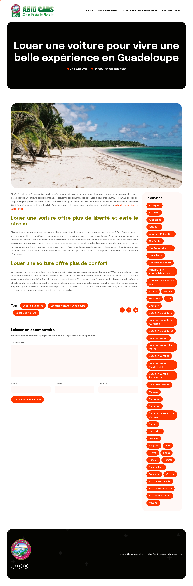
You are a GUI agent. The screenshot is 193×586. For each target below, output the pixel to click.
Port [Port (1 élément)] (167, 445)
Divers (98, 68)
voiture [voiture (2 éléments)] (170, 474)
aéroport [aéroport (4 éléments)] (154, 227)
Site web (102, 383)
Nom (14, 383)
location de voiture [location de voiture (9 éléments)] (160, 312)
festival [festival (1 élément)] (168, 291)
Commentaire (18, 342)
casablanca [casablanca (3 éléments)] (155, 255)
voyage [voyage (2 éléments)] (153, 502)
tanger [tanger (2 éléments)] (168, 459)
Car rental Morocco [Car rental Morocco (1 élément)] (160, 248)
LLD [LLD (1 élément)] (169, 298)
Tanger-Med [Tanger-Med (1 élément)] (156, 467)
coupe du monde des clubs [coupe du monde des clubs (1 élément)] (161, 282)
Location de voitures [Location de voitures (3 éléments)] (161, 330)
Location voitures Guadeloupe (68, 305)
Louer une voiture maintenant (138, 10)
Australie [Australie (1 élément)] (154, 212)
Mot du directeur (107, 10)
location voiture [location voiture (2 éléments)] (158, 338)
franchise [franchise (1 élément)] (154, 298)
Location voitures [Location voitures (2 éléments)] (159, 355)
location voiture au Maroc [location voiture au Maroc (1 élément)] (160, 347)
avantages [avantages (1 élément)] (155, 219)
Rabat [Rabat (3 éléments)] (166, 452)
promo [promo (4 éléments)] (153, 452)
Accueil (89, 10)
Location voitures (33, 305)
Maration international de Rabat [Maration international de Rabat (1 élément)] (161, 415)
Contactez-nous (171, 10)
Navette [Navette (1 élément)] (154, 438)
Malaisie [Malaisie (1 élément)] (153, 392)
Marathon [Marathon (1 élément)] (154, 406)
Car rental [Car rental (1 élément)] (155, 241)
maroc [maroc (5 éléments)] (152, 424)
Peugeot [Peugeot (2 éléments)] (154, 445)
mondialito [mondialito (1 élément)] (155, 431)
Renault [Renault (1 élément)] (153, 459)
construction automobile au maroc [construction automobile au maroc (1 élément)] (161, 271)
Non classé (120, 68)
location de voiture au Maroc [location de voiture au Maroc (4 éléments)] (160, 321)
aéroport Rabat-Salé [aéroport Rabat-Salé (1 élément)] (161, 234)
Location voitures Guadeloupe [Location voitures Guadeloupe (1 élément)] (159, 365)
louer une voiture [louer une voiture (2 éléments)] (159, 384)
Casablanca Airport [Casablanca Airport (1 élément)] (160, 262)
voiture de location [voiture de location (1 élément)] (160, 488)
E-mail (58, 383)
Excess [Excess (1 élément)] (153, 291)
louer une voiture (26, 312)
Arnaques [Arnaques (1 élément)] (154, 205)
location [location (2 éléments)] (154, 305)
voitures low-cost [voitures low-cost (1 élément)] (160, 495)
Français (108, 68)
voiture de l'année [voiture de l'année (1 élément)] (160, 481)
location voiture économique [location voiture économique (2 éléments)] (158, 375)
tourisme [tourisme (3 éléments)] (154, 474)
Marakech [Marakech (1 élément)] (154, 399)
